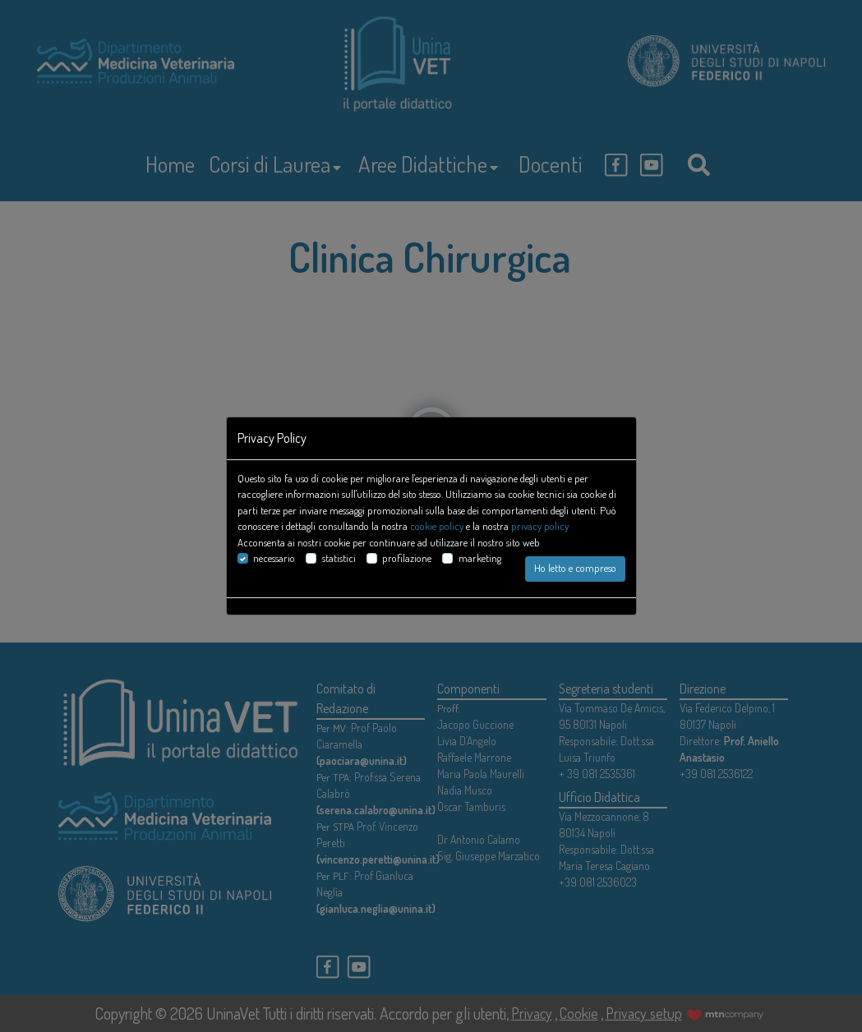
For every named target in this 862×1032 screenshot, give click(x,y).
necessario (274, 557)
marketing (480, 557)
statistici (339, 557)
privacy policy (540, 525)
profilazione (406, 557)
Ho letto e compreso (575, 567)
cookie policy (436, 525)
